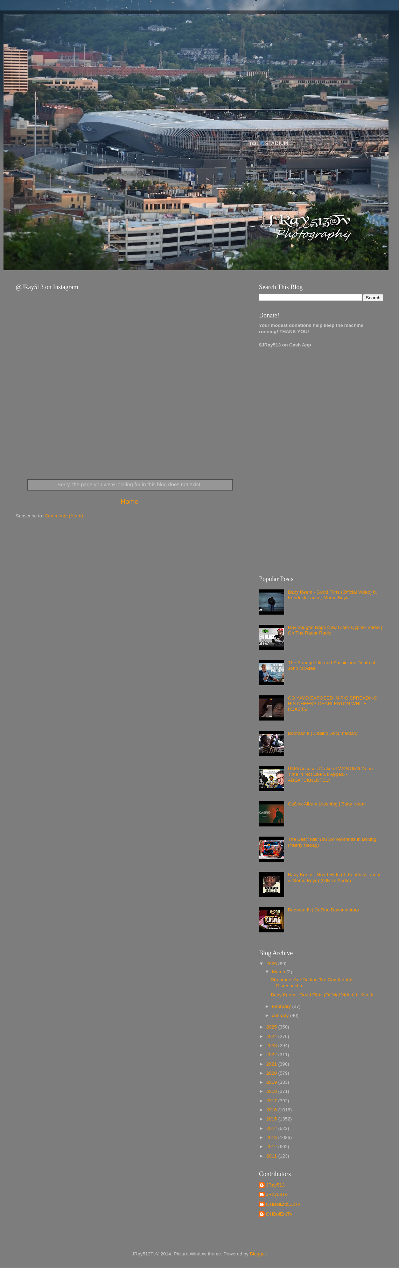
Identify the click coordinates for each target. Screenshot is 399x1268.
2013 (272, 1137)
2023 (272, 1045)
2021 (272, 1064)
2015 (272, 1119)
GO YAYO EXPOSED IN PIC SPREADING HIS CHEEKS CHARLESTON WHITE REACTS (332, 703)
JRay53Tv (276, 1194)
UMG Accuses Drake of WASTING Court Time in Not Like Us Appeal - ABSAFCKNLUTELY (330, 774)
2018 (272, 1091)
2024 (272, 1036)
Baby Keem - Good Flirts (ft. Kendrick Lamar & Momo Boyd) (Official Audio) (334, 877)
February (282, 1006)
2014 (272, 1128)
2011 (272, 1156)
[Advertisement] (286, 458)
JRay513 (275, 1185)
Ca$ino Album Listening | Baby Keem (327, 804)
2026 (272, 963)
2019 (272, 1082)
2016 (272, 1109)
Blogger (258, 1253)
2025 (272, 1027)
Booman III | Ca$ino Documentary (323, 909)
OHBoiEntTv (279, 1214)
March (279, 971)
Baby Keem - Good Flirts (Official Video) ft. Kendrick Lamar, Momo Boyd (332, 594)
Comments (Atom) (64, 515)
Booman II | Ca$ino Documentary (322, 733)
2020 (272, 1073)
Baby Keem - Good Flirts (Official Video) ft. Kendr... (324, 994)
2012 (272, 1146)
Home (129, 501)
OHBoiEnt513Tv (283, 1204)
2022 (272, 1054)
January (281, 1015)
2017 (272, 1100)
